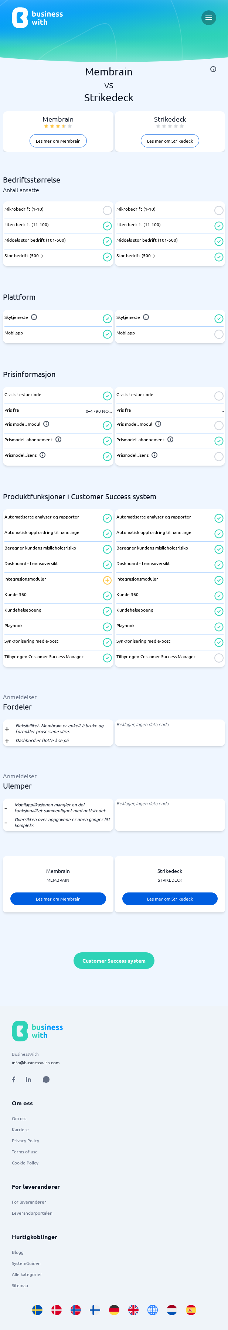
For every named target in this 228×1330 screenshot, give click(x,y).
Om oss (19, 1118)
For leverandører (29, 1202)
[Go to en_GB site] (133, 1310)
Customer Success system (114, 960)
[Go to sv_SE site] (37, 1310)
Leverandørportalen (32, 1213)
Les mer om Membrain (58, 141)
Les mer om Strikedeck (170, 141)
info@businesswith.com (35, 1062)
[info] (213, 69)
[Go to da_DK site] (56, 1310)
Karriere (20, 1129)
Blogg (18, 1252)
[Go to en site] (152, 1310)
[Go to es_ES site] (191, 1310)
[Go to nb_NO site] (76, 1310)
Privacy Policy (25, 1140)
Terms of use (25, 1151)
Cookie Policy (25, 1163)
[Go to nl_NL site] (172, 1310)
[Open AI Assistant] (46, 1079)
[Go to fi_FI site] (95, 1310)
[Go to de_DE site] (114, 1310)
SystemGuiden (26, 1263)
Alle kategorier (27, 1274)
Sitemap (20, 1285)
